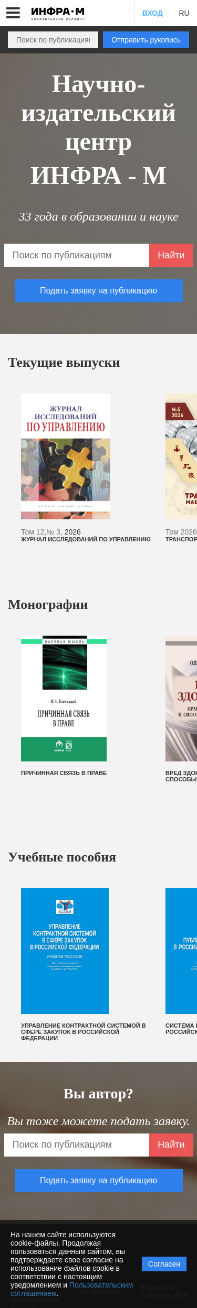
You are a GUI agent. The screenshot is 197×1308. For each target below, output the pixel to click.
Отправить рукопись (146, 40)
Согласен (164, 1264)
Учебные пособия (62, 857)
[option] (88, 468)
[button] (13, 13)
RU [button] (184, 13)
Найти (171, 255)
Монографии (48, 604)
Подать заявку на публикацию (98, 290)
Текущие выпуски (64, 362)
